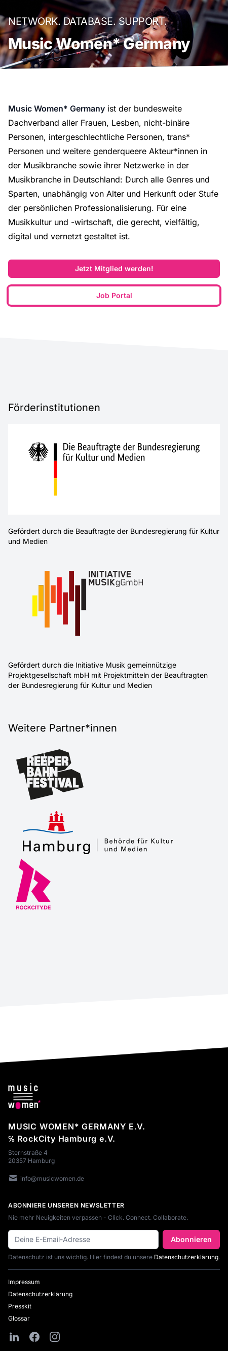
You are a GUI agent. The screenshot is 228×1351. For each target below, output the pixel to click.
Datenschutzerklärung (186, 1257)
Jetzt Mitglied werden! (114, 268)
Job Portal (114, 295)
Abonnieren (191, 1239)
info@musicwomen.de (46, 1179)
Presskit (19, 1306)
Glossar (19, 1318)
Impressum (24, 1282)
